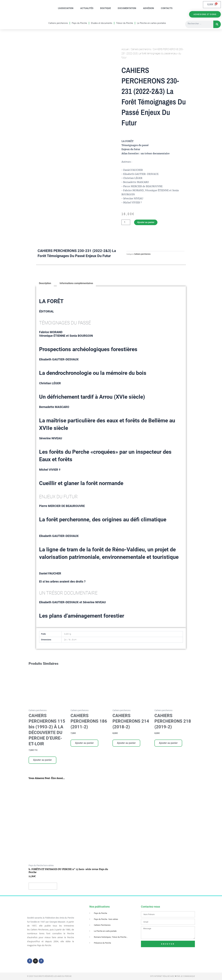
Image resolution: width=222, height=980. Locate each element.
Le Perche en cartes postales (151, 23)
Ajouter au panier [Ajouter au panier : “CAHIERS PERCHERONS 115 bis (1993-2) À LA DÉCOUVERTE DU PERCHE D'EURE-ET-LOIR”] (42, 761)
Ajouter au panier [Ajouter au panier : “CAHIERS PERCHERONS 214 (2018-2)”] (126, 744)
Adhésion (148, 8)
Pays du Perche (79, 23)
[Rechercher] (217, 24)
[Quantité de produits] (125, 223)
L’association (65, 8)
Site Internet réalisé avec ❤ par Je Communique (172, 976)
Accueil (125, 49)
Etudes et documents (101, 23)
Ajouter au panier (146, 222)
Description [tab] (45, 284)
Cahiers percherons (58, 23)
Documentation (127, 8)
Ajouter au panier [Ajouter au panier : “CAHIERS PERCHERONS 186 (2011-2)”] (84, 744)
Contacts (166, 8)
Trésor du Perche (124, 23)
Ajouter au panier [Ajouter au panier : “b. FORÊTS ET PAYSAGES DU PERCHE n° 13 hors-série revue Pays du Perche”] (43, 887)
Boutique (105, 8)
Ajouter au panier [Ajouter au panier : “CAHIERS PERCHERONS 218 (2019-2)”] (168, 744)
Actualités (86, 8)
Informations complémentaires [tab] (76, 284)
